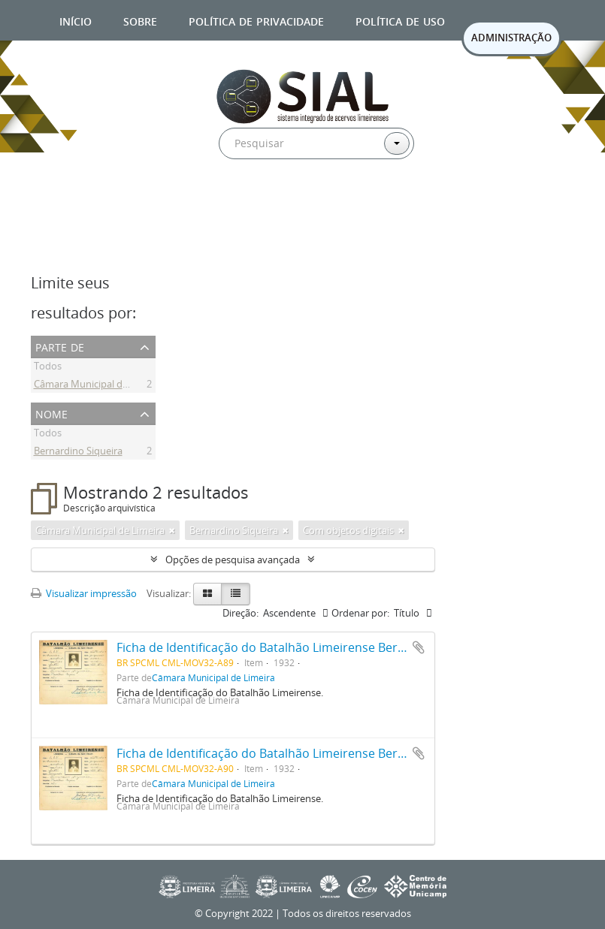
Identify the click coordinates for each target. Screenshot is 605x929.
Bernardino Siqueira (78, 453)
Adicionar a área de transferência (418, 647)
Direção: (240, 613)
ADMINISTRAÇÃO (511, 37)
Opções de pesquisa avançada (232, 559)
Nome (51, 413)
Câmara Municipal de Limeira (98, 386)
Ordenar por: (360, 613)
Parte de (59, 346)
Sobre (140, 20)
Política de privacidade (256, 20)
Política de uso (400, 20)
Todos (48, 368)
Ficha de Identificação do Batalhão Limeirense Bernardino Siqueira (304, 647)
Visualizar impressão (84, 593)
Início (75, 20)
